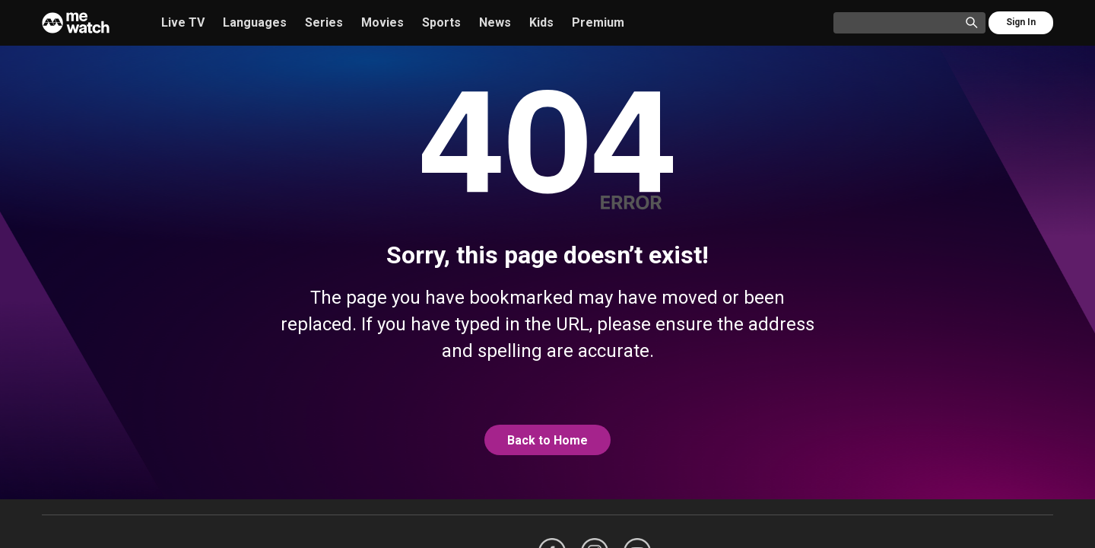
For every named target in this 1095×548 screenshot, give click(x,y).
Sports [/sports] (441, 22)
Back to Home (547, 440)
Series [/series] (324, 22)
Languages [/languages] (255, 22)
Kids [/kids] (541, 22)
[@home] (547, 441)
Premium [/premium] (598, 22)
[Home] (76, 22)
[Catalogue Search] (902, 23)
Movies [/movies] (382, 22)
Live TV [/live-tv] (183, 22)
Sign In (1021, 22)
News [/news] (495, 22)
